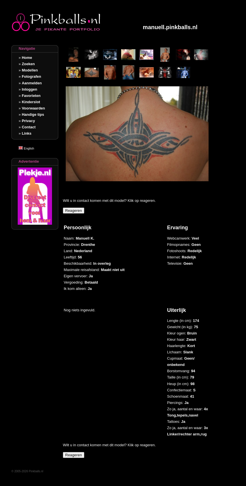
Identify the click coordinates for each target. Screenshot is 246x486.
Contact (28, 127)
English (26, 148)
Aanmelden (32, 83)
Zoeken (28, 64)
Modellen (30, 70)
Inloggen (29, 89)
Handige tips (33, 114)
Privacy (28, 121)
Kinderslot (31, 102)
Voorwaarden (33, 108)
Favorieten (31, 95)
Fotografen (31, 76)
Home (27, 57)
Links (26, 133)
